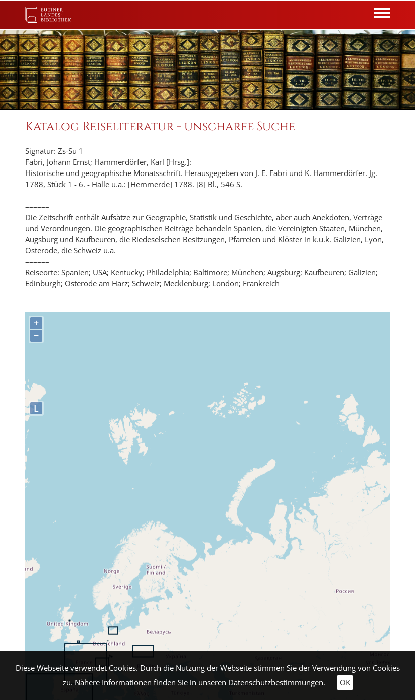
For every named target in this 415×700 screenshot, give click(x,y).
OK (345, 682)
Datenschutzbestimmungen (275, 682)
